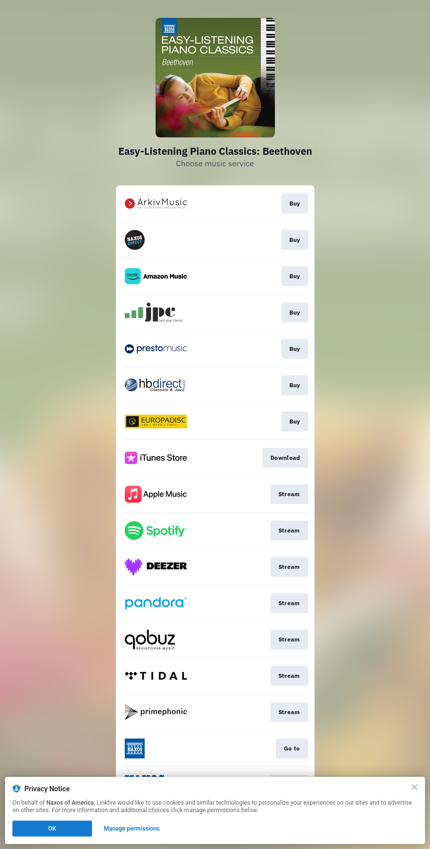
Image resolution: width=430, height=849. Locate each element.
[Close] (415, 787)
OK (52, 828)
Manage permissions (132, 828)
